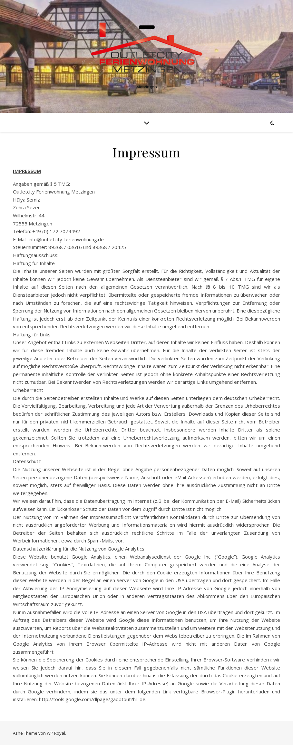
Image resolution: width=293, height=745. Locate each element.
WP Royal (56, 733)
